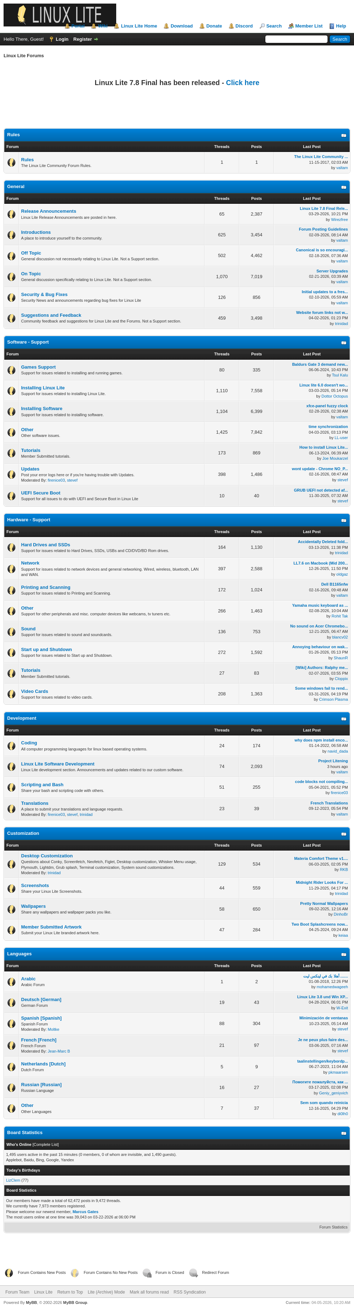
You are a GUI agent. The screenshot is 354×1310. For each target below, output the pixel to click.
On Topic (31, 273)
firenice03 (56, 480)
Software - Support (28, 342)
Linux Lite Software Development (57, 764)
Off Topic (31, 253)
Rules (13, 134)
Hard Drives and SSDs (45, 544)
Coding (29, 742)
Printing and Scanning (45, 587)
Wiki (103, 26)
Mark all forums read (149, 1292)
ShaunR (341, 658)
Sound (28, 628)
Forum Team (17, 1292)
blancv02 (340, 637)
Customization (23, 833)
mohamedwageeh (332, 987)
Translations (35, 803)
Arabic (28, 978)
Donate (214, 26)
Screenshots (35, 885)
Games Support (38, 367)
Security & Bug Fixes (44, 294)
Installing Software (42, 408)
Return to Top (70, 1292)
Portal (78, 26)
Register (82, 39)
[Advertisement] (177, 111)
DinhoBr (341, 914)
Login (62, 39)
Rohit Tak (339, 616)
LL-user (341, 437)
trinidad (341, 323)
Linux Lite (43, 1292)
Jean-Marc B (59, 1051)
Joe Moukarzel (335, 458)
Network (30, 563)
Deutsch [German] (41, 999)
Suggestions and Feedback (51, 315)
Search (274, 26)
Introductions (36, 232)
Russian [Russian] (41, 1084)
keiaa (343, 935)
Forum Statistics (333, 1227)
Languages (19, 953)
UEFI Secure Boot (40, 493)
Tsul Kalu (340, 375)
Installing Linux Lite (43, 387)
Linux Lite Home (139, 26)
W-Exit (342, 1008)
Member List (309, 26)
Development (21, 718)
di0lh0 (343, 1114)
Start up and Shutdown (46, 649)
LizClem (13, 1180)
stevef (72, 480)
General (15, 186)
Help (341, 26)
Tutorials (30, 450)
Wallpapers (33, 906)
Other (27, 429)
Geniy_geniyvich (333, 1093)
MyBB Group (75, 1302)
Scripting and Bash (42, 784)
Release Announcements (48, 211)
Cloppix (341, 678)
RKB (344, 869)
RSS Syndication (189, 1292)
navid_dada (338, 751)
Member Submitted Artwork (51, 927)
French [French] (38, 1040)
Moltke (53, 1029)
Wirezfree (339, 219)
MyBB (31, 1302)
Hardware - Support (28, 519)
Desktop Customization (47, 855)
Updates (30, 469)
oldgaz (342, 574)
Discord (244, 26)
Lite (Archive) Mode (106, 1292)
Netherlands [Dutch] (43, 1064)
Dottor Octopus (334, 396)
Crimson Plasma (333, 699)
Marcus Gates (85, 1212)
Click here (242, 83)
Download (182, 26)
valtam (342, 168)
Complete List (46, 1144)
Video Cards (34, 691)
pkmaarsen (338, 1072)
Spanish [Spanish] (41, 1018)
